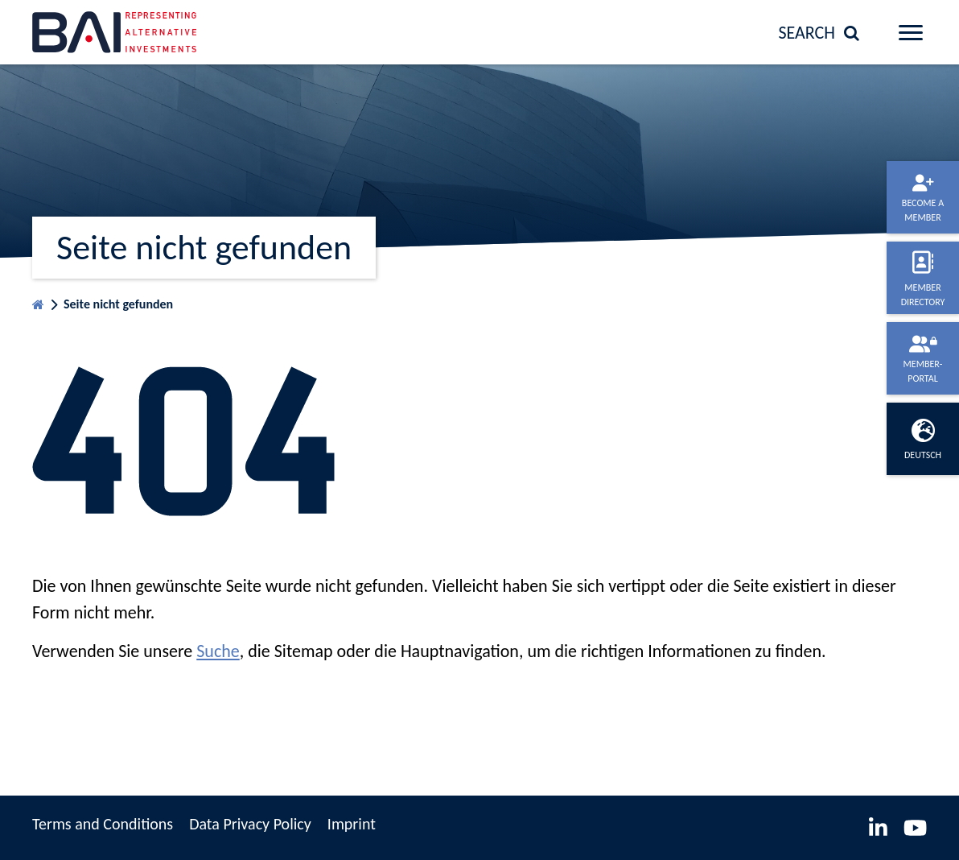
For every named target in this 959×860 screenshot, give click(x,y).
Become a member (923, 210)
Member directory (923, 295)
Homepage (38, 301)
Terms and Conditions (102, 823)
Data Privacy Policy (250, 823)
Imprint (351, 823)
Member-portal (923, 371)
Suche (217, 651)
